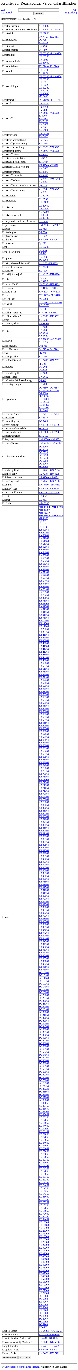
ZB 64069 (44, 765)
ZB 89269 (44, 836)
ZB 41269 (44, 649)
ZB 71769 (44, 790)
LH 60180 (44, 70)
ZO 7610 (43, 428)
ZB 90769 (44, 873)
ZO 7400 (43, 421)
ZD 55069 (44, 1145)
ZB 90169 (44, 861)
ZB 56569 (44, 722)
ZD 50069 (44, 1128)
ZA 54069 (44, 552)
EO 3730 (43, 455)
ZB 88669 (44, 827)
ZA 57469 (44, 580)
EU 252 (42, 278)
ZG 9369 (43, 1298)
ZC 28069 (44, 1006)
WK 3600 (44, 133)
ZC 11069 (44, 978)
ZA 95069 (44, 617)
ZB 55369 (44, 708)
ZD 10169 (44, 1105)
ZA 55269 (44, 561)
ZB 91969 (44, 893)
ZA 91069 (44, 600)
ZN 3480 (43, 130)
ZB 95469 (44, 955)
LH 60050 (44, 205)
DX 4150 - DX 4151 (49, 36)
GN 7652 (43, 376)
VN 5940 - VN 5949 (49, 189)
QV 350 (43, 369)
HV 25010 (44, 407)
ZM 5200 (43, 182)
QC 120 (43, 250)
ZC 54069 (44, 1054)
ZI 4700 (43, 115)
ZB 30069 (44, 640)
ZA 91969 (44, 614)
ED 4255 (43, 42)
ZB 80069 (44, 805)
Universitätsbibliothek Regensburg (21, 1366)
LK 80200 (44, 246)
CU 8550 (43, 199)
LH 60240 (44, 90)
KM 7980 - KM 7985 (49, 225)
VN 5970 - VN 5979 (49, 150)
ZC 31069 (44, 1015)
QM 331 (43, 345)
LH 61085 (44, 202)
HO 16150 (44, 401)
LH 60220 (44, 85)
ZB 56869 (44, 731)
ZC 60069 (44, 1071)
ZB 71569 (44, 785)
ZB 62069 (44, 762)
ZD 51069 (44, 1134)
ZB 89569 (44, 844)
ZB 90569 (44, 867)
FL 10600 (43, 396)
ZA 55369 (44, 563)
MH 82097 (44, 509)
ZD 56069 (44, 1148)
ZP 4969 (43, 1327)
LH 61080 (44, 62)
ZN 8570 (43, 417)
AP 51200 (44, 323)
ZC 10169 (44, 975)
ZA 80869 (44, 597)
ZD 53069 (44, 1140)
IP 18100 (43, 410)
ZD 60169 (44, 1159)
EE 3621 (43, 496)
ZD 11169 (44, 1111)
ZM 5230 (43, 121)
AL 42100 (44, 195)
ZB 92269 (44, 901)
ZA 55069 (44, 555)
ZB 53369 (44, 697)
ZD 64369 (44, 1193)
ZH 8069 (43, 1304)
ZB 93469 (44, 918)
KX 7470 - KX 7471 (49, 1353)
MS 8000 (43, 96)
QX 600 (43, 373)
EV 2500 (43, 280)
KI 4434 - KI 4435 (48, 1338)
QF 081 (42, 521)
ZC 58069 (44, 1063)
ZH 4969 (43, 1301)
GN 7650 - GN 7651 (49, 360)
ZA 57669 (44, 586)
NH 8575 (43, 72)
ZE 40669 (44, 1264)
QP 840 (42, 380)
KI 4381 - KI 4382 (48, 312)
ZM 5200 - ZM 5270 (49, 179)
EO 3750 (43, 460)
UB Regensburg (71, 11)
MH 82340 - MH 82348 (51, 515)
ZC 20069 (44, 992)
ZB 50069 (44, 663)
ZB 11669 (44, 626)
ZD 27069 (44, 1120)
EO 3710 (43, 449)
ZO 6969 (43, 1321)
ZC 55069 (44, 1060)
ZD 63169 (44, 1176)
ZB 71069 (44, 776)
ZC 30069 (44, 1012)
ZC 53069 (44, 1046)
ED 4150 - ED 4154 (49, 390)
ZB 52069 (44, 674)
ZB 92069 (44, 895)
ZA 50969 (44, 535)
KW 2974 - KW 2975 (49, 291)
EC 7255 (43, 39)
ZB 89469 (44, 842)
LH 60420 (44, 208)
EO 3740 (43, 458)
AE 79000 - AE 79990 (50, 339)
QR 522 (43, 236)
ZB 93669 (44, 924)
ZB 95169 (44, 949)
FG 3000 (43, 393)
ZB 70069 (44, 768)
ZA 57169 (44, 572)
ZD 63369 (44, 1182)
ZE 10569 (44, 1228)
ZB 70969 (44, 773)
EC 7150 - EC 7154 (49, 387)
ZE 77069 (44, 1290)
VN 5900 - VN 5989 (49, 112)
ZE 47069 (44, 1273)
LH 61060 (44, 33)
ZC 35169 (44, 1032)
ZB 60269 (44, 751)
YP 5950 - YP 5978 (48, 165)
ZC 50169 (44, 1040)
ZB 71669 (44, 788)
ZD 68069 (44, 1210)
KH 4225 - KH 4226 (49, 274)
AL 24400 (44, 267)
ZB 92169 (44, 898)
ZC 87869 (44, 1097)
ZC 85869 (44, 1091)
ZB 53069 (44, 688)
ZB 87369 (44, 822)
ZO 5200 (43, 259)
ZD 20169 (44, 1117)
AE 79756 (44, 342)
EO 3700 (43, 446)
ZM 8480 (43, 154)
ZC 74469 (44, 1086)
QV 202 (43, 366)
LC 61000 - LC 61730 (50, 100)
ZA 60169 (44, 589)
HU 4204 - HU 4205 (49, 473)
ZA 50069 (44, 529)
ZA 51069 (44, 538)
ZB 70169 (44, 771)
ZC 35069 (44, 1029)
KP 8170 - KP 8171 (48, 477)
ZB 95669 (44, 961)
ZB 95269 (44, 952)
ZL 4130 (43, 270)
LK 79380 (44, 107)
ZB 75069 (44, 799)
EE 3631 (43, 499)
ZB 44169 (44, 657)
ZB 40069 (44, 643)
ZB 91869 (44, 890)
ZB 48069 (44, 660)
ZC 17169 (44, 989)
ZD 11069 (44, 1108)
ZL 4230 (43, 257)
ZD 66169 (44, 1205)
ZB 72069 (44, 793)
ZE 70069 (44, 1284)
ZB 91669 (44, 884)
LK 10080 (44, 93)
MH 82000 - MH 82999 (51, 507)
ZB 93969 (44, 927)
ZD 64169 (44, 1188)
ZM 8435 (43, 175)
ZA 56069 (44, 566)
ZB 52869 (44, 683)
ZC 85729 (44, 1088)
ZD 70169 (44, 1216)
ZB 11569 (44, 623)
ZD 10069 (44, 1103)
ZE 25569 (44, 1236)
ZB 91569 (44, 881)
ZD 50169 (44, 1131)
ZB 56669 (44, 725)
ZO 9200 (43, 299)
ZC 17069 (44, 986)
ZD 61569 (44, 1168)
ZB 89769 (44, 850)
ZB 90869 (44, 876)
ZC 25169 (44, 1003)
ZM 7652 (43, 140)
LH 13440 (44, 217)
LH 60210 (44, 82)
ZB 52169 (44, 677)
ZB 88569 (44, 825)
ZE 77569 (44, 1293)
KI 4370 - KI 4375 (48, 263)
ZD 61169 (44, 1165)
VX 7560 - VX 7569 (49, 492)
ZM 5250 (43, 192)
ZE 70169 (44, 1287)
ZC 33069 (44, 1020)
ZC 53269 (44, 1052)
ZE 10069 (44, 1222)
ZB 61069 (44, 759)
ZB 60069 (44, 745)
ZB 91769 (44, 887)
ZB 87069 (44, 819)
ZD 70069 (44, 1213)
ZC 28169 (44, 1009)
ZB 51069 (44, 668)
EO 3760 (43, 463)
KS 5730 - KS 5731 (49, 1349)
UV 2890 (43, 110)
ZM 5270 (43, 171)
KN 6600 (43, 327)
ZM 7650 (43, 127)
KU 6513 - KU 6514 (49, 1334)
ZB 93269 (44, 912)
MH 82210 (44, 512)
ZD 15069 (44, 1114)
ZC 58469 (44, 1069)
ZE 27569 (44, 1242)
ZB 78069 (44, 802)
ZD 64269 (44, 1191)
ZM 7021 (43, 124)
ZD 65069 (44, 1196)
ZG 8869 (43, 1296)
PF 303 (42, 363)
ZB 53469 (44, 700)
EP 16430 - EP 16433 (49, 484)
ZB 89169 (44, 833)
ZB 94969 (44, 944)
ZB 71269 (44, 782)
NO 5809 (43, 221)
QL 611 (42, 243)
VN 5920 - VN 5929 (49, 147)
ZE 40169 (44, 1259)
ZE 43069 (44, 1267)
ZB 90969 (44, 878)
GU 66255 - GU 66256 (50, 1330)
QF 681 (42, 524)
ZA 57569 (44, 583)
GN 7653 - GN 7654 (49, 470)
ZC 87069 (44, 1094)
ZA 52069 (44, 546)
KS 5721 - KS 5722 (49, 1346)
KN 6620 (43, 335)
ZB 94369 (44, 935)
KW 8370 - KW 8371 (49, 439)
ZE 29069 (44, 1245)
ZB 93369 (44, 915)
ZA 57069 (44, 569)
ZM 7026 (43, 168)
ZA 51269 (44, 544)
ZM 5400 (43, 136)
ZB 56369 (44, 717)
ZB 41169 (44, 646)
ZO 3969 (43, 1313)
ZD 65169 (44, 1199)
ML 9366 (43, 518)
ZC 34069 (44, 1023)
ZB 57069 (44, 734)
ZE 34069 (44, 1250)
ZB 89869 (44, 853)
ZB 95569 (44, 958)
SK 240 (42, 353)
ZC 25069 (44, 1000)
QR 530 (43, 232)
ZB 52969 (44, 685)
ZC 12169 (44, 981)
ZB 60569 (44, 756)
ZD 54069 (44, 1142)
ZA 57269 (44, 575)
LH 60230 (44, 87)
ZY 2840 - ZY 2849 (49, 425)
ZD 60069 (44, 1157)
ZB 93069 (44, 907)
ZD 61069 (44, 1162)
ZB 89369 (44, 839)
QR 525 (43, 185)
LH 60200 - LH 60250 (50, 53)
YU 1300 (43, 319)
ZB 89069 (44, 830)
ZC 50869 (44, 1043)
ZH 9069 (43, 1307)
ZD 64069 (44, 1185)
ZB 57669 (44, 739)
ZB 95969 (44, 969)
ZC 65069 (44, 1077)
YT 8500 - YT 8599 (49, 432)
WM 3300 (44, 503)
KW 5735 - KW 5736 (49, 443)
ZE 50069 (44, 1279)
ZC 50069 (44, 1037)
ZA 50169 (44, 532)
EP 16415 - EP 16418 (49, 295)
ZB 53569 (44, 702)
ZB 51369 (44, 671)
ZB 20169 (44, 632)
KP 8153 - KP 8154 (48, 288)
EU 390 (42, 309)
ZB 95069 (44, 947)
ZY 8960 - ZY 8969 (49, 66)
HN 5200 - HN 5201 (49, 284)
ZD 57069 (44, 1151)
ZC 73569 (44, 1083)
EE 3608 (43, 228)
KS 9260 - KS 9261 (49, 239)
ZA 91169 (44, 603)
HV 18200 (44, 404)
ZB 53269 (44, 694)
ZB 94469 (44, 938)
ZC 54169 (44, 1057)
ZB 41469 (44, 654)
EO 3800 (43, 466)
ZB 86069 (44, 810)
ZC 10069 (44, 972)
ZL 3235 (43, 158)
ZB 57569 (44, 737)
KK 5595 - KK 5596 (49, 1342)
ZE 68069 (44, 1281)
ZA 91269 (44, 606)
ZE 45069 (44, 1270)
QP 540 (42, 253)
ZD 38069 (44, 1123)
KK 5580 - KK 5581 (49, 316)
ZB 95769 (44, 964)
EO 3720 (43, 452)
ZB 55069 (44, 705)
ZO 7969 (43, 1324)
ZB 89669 (44, 847)
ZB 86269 (44, 816)
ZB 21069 (44, 634)
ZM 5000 (43, 118)
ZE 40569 (44, 1262)
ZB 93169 (44, 910)
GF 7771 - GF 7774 (49, 414)
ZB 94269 (44, 932)
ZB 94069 (44, 930)
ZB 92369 (44, 904)
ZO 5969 (43, 1318)
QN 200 (43, 384)
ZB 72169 (44, 796)
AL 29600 (44, 26)
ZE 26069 (44, 1239)
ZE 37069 (44, 1253)
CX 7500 (43, 59)
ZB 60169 (44, 748)
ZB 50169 (44, 666)
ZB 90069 (44, 859)
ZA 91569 (44, 612)
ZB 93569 (44, 921)
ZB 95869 (44, 966)
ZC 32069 (44, 1018)
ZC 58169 (44, 1066)
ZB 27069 (44, 637)
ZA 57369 (44, 578)
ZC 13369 (44, 983)
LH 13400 (44, 215)
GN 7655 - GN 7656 (49, 481)
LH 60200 (44, 56)
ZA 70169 (44, 592)
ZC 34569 (44, 1026)
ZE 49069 (44, 1276)
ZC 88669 (44, 1100)
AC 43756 (44, 305)
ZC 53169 (44, 1049)
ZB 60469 (44, 754)
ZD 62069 (44, 1171)
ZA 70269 (44, 595)
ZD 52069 (44, 1137)
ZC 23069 (44, 995)
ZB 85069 (44, 807)
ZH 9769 (43, 1310)
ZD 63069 (44, 1174)
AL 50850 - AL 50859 (50, 29)
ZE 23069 (44, 1230)
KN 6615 (43, 332)
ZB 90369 (44, 864)
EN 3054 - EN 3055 (49, 488)
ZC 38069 (44, 1035)
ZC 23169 (44, 998)
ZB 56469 (44, 720)
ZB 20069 (44, 629)
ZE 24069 (44, 1233)
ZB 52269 (44, 680)
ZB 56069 (44, 711)
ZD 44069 (44, 1125)
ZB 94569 (44, 941)
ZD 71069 (44, 1219)
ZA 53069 (44, 549)
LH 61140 (44, 103)
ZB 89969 (44, 856)
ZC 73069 (44, 1080)
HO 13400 (44, 399)
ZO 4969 (43, 1315)
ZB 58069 (44, 742)
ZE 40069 (44, 1256)
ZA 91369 (44, 609)
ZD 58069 (44, 1154)
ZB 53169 (44, 691)
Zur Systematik (6, 11)
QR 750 (43, 46)
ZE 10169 (44, 1225)
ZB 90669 (44, 870)
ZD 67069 (44, 1208)
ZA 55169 (44, 558)
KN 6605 (43, 330)
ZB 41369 (44, 651)
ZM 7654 (43, 143)
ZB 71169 (44, 779)
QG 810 (43, 527)
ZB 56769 (44, 728)
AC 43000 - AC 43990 (50, 302)
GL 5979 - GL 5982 (49, 349)
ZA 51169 (44, 541)
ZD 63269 (44, 1179)
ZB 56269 (44, 714)
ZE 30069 (44, 1247)
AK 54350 (44, 212)
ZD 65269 (44, 1202)
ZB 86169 (44, 813)
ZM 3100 (43, 435)
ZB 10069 (44, 620)
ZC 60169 (44, 1074)
